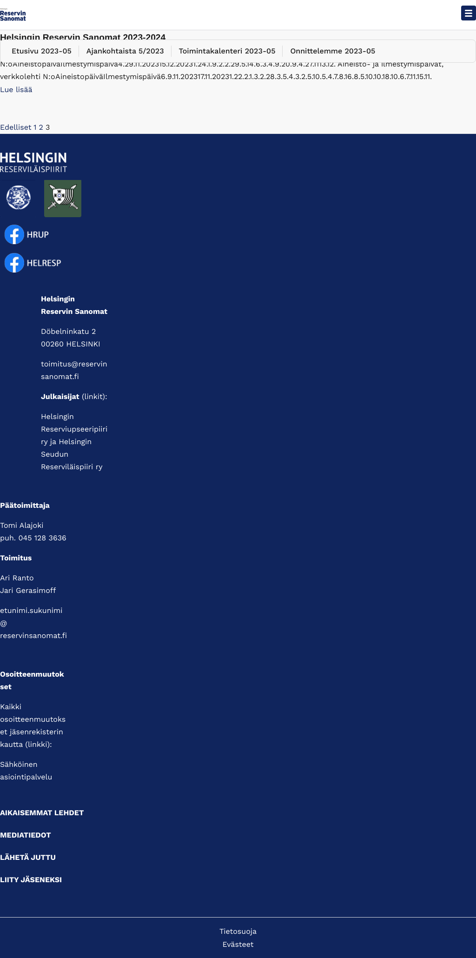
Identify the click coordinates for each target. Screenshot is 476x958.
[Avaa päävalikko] (468, 13)
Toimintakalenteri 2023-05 (227, 51)
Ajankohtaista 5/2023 (125, 51)
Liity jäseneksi (31, 879)
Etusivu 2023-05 (42, 51)
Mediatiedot (25, 835)
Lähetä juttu (28, 857)
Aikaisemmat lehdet (42, 812)
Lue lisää (16, 89)
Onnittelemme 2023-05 (332, 51)
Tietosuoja (238, 931)
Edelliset (15, 127)
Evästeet (238, 944)
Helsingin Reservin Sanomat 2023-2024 (82, 38)
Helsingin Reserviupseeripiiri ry (74, 429)
